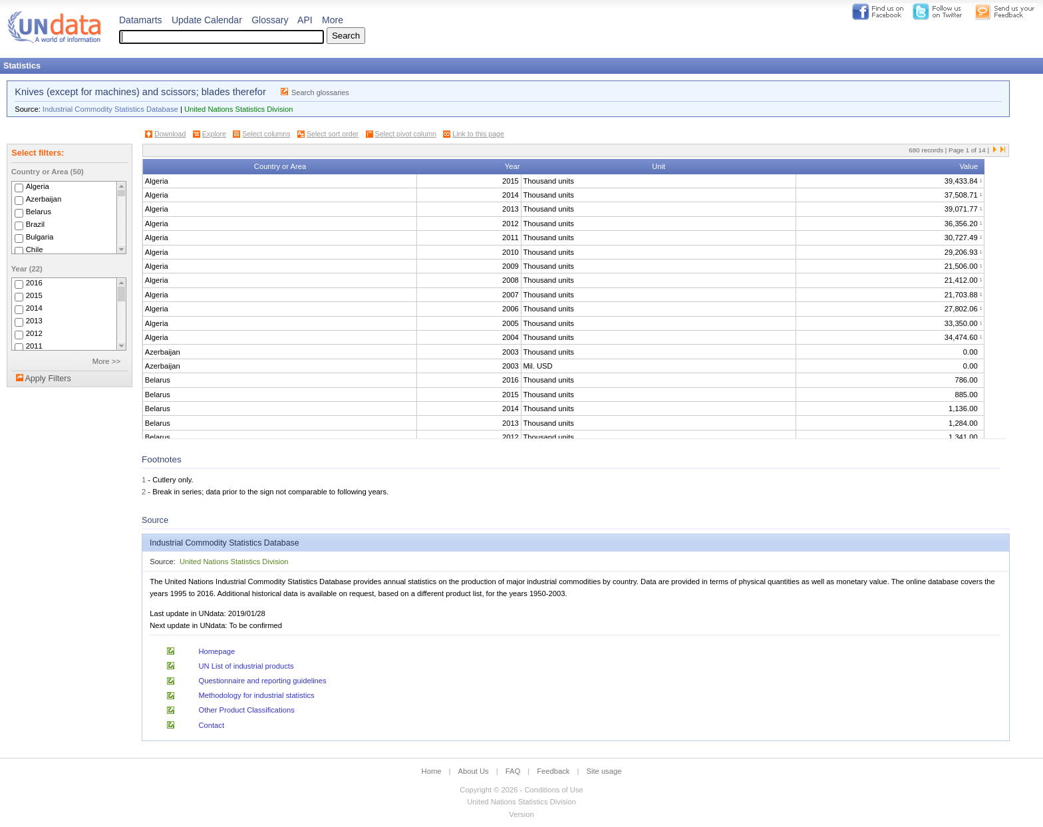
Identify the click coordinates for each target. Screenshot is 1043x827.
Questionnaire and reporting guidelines (262, 681)
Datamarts (140, 20)
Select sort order (333, 134)
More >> (106, 361)
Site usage (604, 771)
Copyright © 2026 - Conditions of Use (521, 790)
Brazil (35, 224)
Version (521, 814)
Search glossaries (320, 92)
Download (170, 134)
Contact (211, 725)
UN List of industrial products (245, 666)
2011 (34, 346)
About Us (473, 771)
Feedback (553, 771)
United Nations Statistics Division (238, 109)
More (332, 20)
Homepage (216, 651)
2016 (34, 283)
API (305, 20)
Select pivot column (405, 134)
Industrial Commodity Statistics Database (110, 109)
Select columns (266, 134)
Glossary (269, 20)
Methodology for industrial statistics (256, 695)
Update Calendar (207, 20)
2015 (34, 295)
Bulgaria (40, 237)
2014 (34, 308)
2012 (34, 333)
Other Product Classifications (246, 710)
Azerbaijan (44, 199)
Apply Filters (48, 378)
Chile (34, 249)
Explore (214, 134)
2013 (34, 321)
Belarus (38, 212)
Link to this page (478, 134)
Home (432, 771)
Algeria (37, 186)
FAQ (513, 771)
